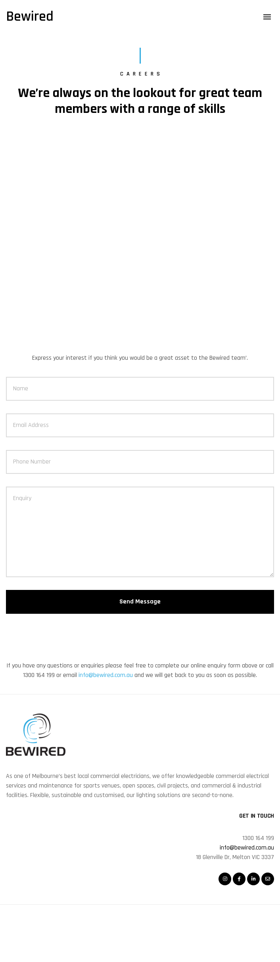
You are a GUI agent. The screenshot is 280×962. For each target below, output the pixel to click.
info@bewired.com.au (106, 675)
